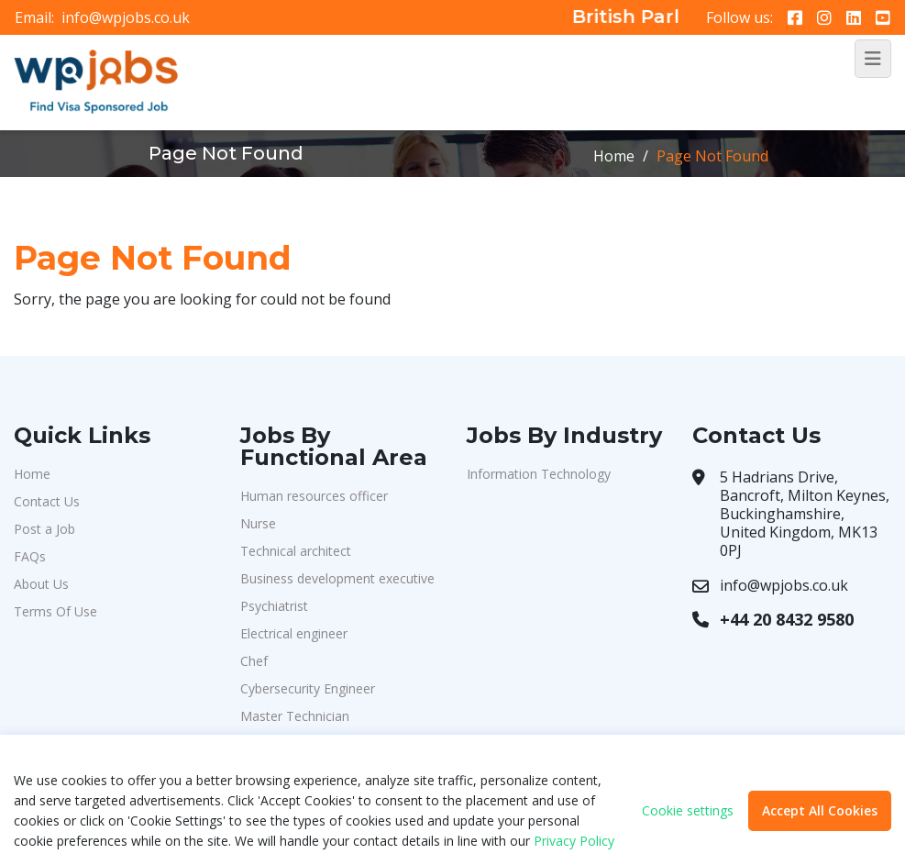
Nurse (258, 523)
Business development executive (337, 578)
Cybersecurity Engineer (307, 688)
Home (614, 156)
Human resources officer (314, 496)
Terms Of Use (55, 611)
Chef (254, 661)
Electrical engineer (294, 633)
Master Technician (294, 716)
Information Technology (539, 473)
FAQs (30, 556)
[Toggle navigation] (873, 58)
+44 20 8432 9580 (787, 619)
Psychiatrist (274, 606)
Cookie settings (688, 810)
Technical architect (295, 551)
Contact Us (47, 501)
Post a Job (44, 529)
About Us (41, 584)
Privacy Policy (574, 840)
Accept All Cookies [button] (819, 810)
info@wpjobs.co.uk (125, 17)
